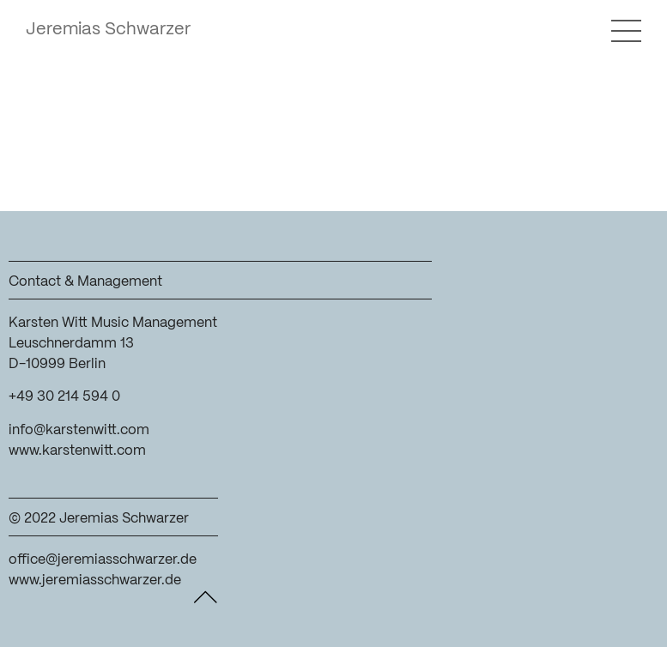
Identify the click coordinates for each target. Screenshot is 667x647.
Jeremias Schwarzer (108, 29)
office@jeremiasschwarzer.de (103, 559)
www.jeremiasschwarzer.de (95, 580)
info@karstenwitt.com (79, 430)
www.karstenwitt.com (77, 450)
